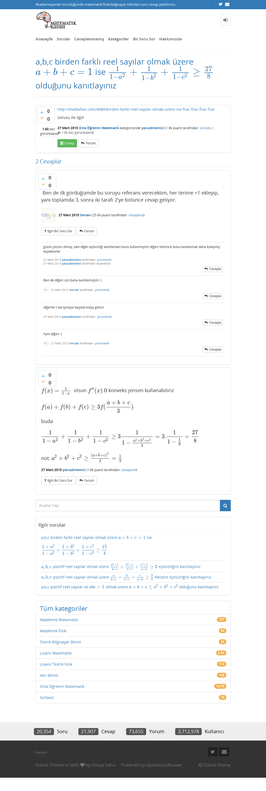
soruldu (205, 128)
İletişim (41, 752)
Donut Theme (50, 765)
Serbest (47, 697)
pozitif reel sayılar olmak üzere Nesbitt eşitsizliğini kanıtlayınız (126, 577)
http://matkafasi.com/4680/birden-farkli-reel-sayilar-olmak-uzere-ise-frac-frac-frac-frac (136, 109)
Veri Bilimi (49, 675)
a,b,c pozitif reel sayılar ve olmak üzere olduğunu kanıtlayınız (130, 587)
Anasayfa (44, 39)
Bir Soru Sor (144, 39)
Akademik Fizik (53, 630)
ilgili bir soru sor (59, 231)
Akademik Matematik (59, 619)
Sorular (63, 39)
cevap (69, 143)
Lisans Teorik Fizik (56, 664)
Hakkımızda (170, 39)
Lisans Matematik (56, 653)
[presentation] (64, 71)
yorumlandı (104, 260)
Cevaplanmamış (89, 39)
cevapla (215, 268)
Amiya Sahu (104, 765)
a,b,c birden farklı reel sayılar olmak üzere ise (133, 545)
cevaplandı (137, 215)
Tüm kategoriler (64, 608)
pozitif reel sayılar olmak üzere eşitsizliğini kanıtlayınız (121, 566)
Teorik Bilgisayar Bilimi (60, 641)
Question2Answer (164, 765)
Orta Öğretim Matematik (99, 128)
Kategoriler (118, 39)
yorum (91, 143)
